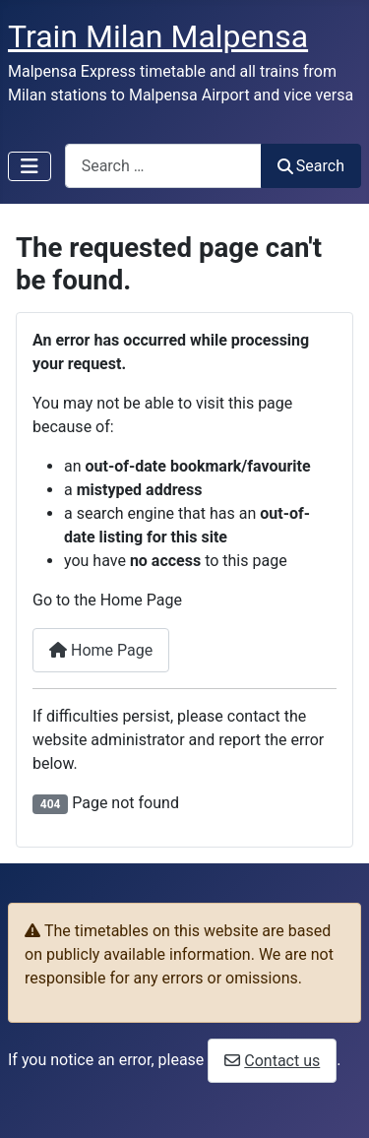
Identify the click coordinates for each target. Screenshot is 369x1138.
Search (310, 166)
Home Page (101, 650)
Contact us (282, 1060)
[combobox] (163, 166)
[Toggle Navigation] (29, 166)
